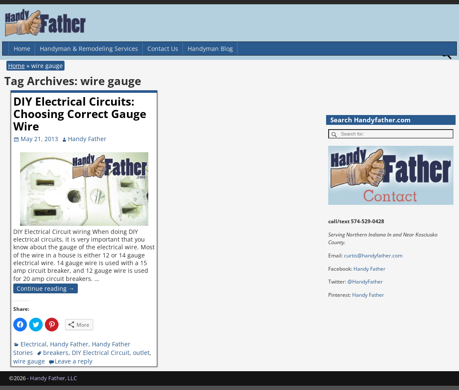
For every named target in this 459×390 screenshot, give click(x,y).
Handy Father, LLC (53, 378)
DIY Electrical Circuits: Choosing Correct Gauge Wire (79, 114)
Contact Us (162, 48)
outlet (141, 353)
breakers (55, 353)
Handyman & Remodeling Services (89, 48)
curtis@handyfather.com (373, 255)
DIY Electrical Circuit (100, 353)
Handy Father (69, 344)
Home (22, 48)
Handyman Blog (210, 48)
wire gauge (29, 361)
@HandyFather (365, 281)
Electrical (34, 344)
